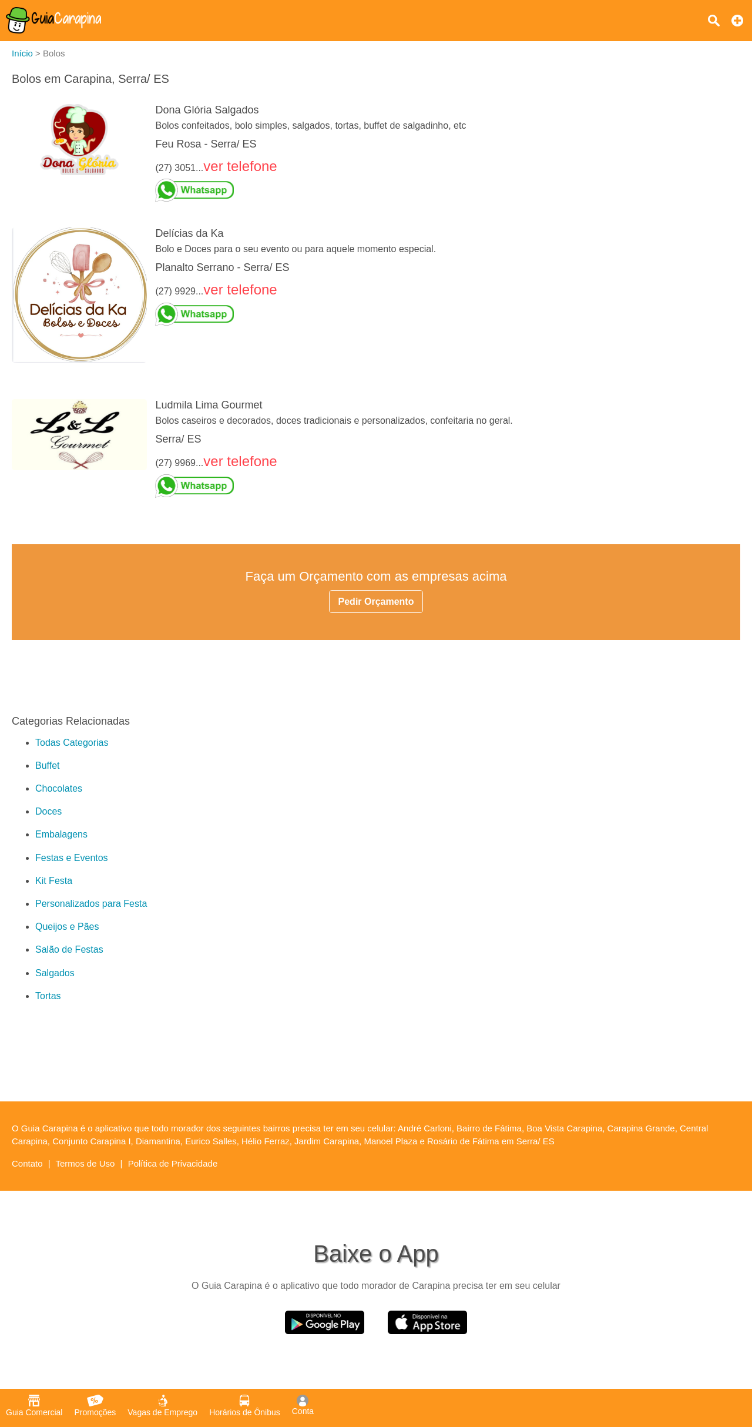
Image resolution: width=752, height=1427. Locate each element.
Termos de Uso (85, 1163)
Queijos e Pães (67, 927)
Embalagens (61, 834)
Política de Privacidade (173, 1163)
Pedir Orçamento (376, 602)
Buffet (47, 766)
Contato (27, 1163)
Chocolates (58, 788)
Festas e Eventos (71, 858)
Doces (48, 811)
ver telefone (240, 166)
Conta (303, 1405)
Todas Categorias (72, 743)
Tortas (48, 996)
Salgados (55, 973)
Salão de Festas (69, 949)
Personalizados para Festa (91, 904)
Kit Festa (53, 881)
